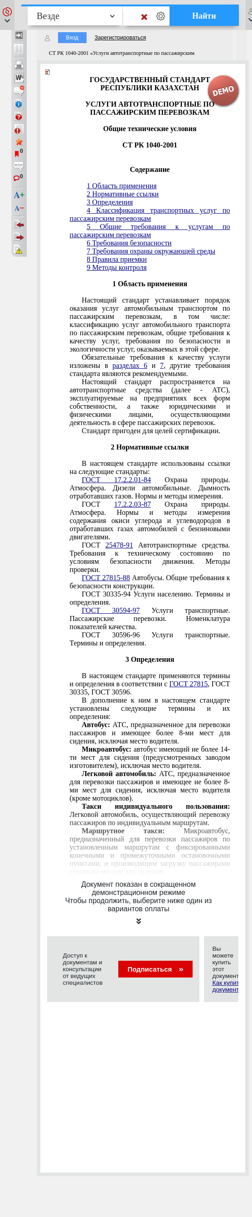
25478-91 (119, 545)
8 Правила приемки (117, 259)
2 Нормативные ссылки (123, 194)
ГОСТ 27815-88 (106, 578)
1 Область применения (121, 186)
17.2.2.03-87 (132, 504)
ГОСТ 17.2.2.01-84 (116, 480)
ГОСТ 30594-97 (111, 610)
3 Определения (110, 202)
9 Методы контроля (116, 267)
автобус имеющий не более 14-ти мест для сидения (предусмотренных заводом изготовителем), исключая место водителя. (150, 757)
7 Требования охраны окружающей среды (151, 251)
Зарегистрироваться (120, 37)
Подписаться (155, 969)
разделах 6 (129, 365)
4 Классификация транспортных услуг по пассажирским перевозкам (150, 214)
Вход (72, 37)
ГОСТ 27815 (188, 684)
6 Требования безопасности (129, 243)
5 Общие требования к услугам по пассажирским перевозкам (150, 231)
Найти (204, 15)
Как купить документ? (227, 986)
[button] (7, 15)
